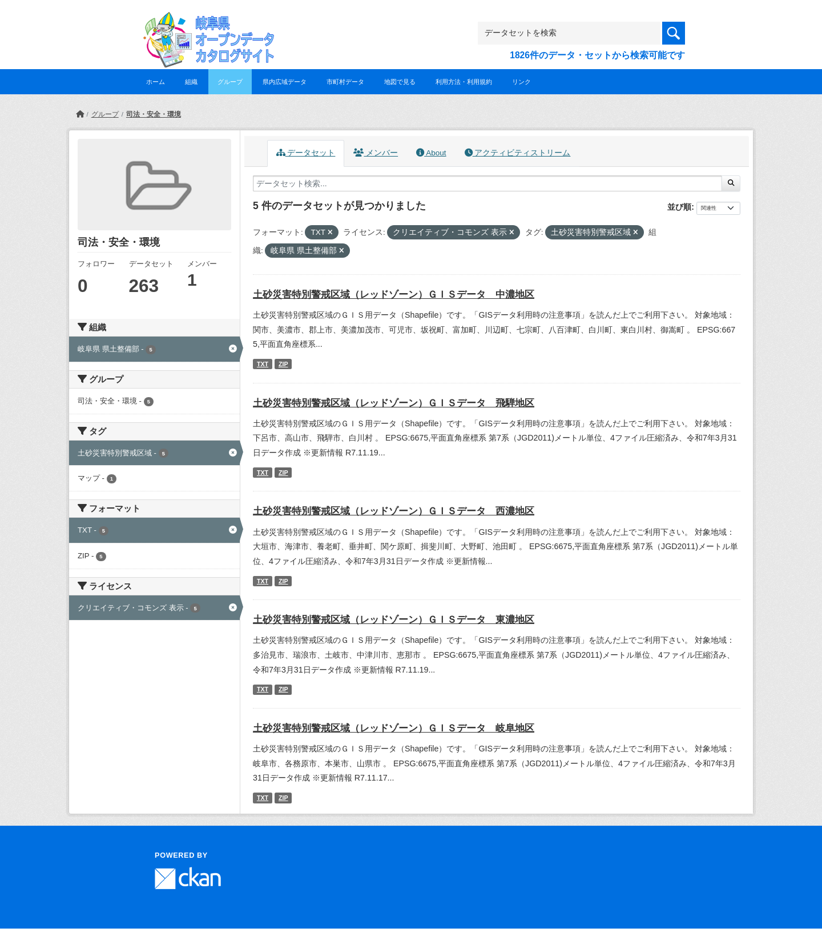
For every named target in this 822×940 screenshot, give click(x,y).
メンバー (375, 153)
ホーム (155, 81)
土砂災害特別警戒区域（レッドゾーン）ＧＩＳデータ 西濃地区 (393, 511)
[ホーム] (80, 114)
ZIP (283, 364)
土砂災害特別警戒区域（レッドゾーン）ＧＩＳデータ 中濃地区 (393, 294)
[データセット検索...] (487, 183)
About (431, 153)
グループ (230, 81)
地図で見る (400, 81)
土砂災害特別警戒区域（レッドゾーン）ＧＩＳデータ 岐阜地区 (393, 728)
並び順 (679, 206)
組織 (191, 81)
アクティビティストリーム (518, 153)
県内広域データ (285, 81)
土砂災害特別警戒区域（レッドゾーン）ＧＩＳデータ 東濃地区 (393, 619)
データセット (306, 153)
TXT (262, 364)
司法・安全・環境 (153, 114)
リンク (521, 81)
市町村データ (345, 81)
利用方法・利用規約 (464, 81)
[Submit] (731, 183)
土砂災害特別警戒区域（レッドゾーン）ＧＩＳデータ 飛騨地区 (393, 403)
